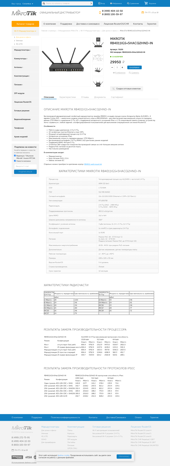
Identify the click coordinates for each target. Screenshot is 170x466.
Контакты (138, 24)
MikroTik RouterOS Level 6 (141, 436)
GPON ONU (72, 448)
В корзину (134, 68)
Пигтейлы (71, 442)
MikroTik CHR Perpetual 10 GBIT (143, 442)
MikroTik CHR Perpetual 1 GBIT (143, 439)
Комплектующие (22, 76)
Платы (69, 430)
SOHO (43, 439)
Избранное (117, 3)
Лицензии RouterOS (22, 102)
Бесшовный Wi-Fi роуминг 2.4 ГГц (106, 433)
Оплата (138, 417)
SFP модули (19, 93)
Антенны (18, 67)
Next (98, 85)
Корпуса (70, 433)
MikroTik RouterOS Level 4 (141, 430)
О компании (49, 24)
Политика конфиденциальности (65, 417)
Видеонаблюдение (22, 119)
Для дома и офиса (23, 37)
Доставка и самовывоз (88, 24)
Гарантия (151, 24)
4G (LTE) (19, 44)
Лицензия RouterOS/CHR (116, 24)
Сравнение (134, 3)
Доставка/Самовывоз (116, 417)
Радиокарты (72, 436)
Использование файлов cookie (24, 462)
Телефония (19, 128)
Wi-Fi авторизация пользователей (106, 430)
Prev (98, 39)
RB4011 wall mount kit (93, 164)
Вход (103, 3)
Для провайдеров (48, 442)
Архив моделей (21, 137)
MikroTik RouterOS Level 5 (141, 433)
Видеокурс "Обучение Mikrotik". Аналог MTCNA (24, 157)
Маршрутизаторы (22, 50)
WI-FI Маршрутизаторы (25, 31)
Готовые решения (21, 111)
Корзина (152, 3)
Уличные (19, 41)
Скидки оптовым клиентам (128, 88)
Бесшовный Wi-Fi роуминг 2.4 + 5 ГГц (107, 436)
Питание (18, 85)
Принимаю (124, 456)
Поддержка (66, 24)
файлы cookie (63, 455)
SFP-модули (72, 439)
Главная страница (48, 31)
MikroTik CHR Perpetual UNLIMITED (144, 445)
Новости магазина (22, 161)
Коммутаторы (21, 59)
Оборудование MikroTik (68, 31)
